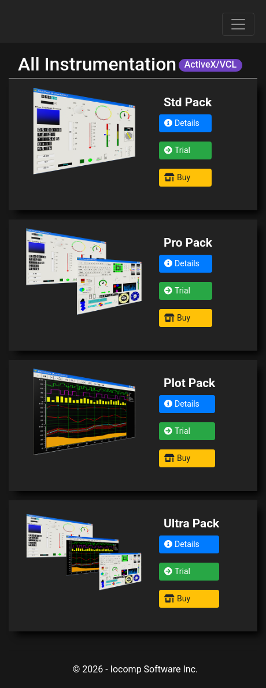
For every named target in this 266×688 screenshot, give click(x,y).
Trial (177, 150)
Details (182, 123)
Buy (177, 177)
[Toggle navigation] (238, 24)
